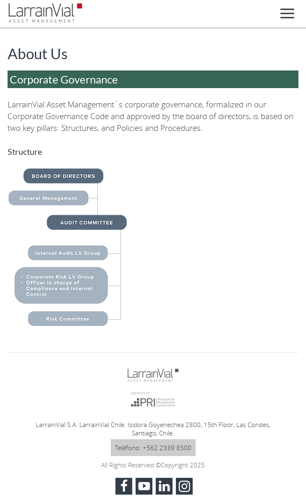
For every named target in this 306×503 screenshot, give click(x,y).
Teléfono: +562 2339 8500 (153, 447)
